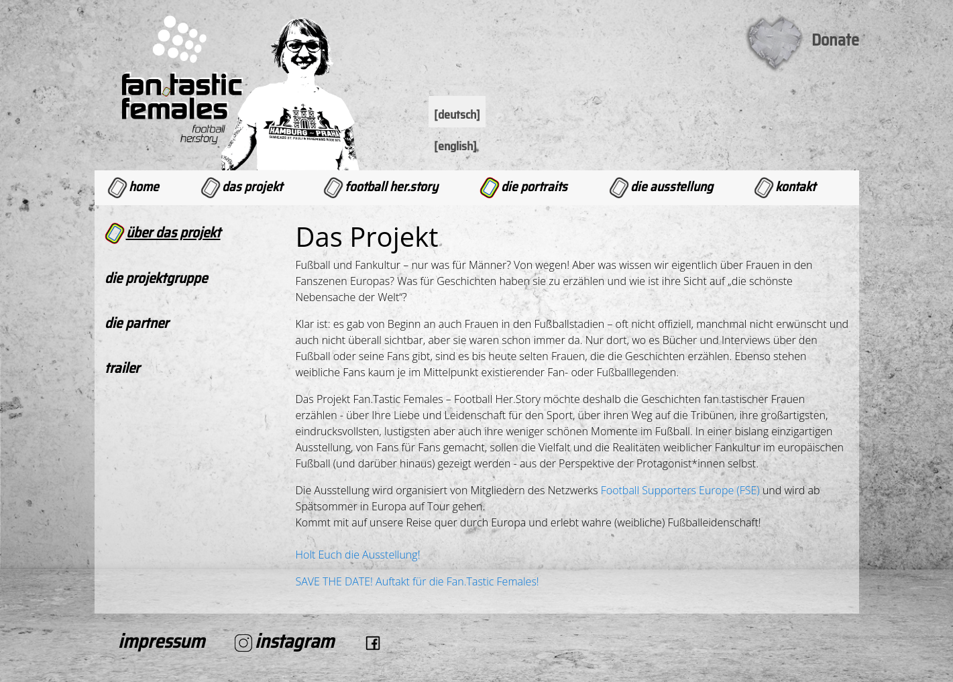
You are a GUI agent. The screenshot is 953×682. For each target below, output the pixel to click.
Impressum (161, 641)
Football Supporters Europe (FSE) (680, 490)
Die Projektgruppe (156, 278)
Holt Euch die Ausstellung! (358, 554)
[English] (455, 146)
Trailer (122, 368)
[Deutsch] (457, 114)
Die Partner (136, 323)
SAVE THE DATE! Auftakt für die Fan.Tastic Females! (417, 581)
